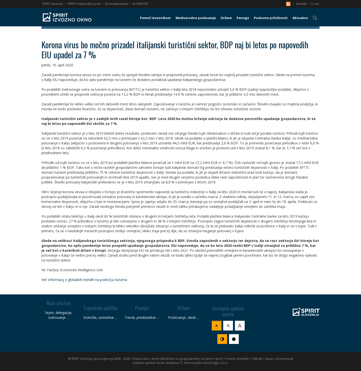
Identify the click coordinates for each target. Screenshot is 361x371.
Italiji (47, 79)
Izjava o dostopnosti (279, 359)
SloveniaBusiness (116, 4)
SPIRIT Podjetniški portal (83, 4)
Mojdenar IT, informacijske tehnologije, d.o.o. (197, 363)
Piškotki (257, 359)
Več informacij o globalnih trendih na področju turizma (84, 279)
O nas (315, 4)
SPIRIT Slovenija (52, 4)
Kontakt (301, 4)
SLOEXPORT (140, 4)
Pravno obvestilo (237, 359)
